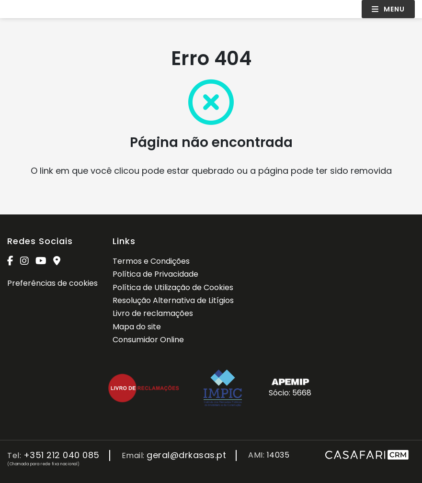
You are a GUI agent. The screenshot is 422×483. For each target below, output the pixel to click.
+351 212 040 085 (61, 455)
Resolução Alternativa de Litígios (173, 300)
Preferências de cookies (52, 283)
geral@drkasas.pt (186, 455)
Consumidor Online (148, 339)
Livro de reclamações (153, 313)
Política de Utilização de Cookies (173, 287)
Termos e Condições (151, 261)
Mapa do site (137, 326)
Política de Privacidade (155, 274)
